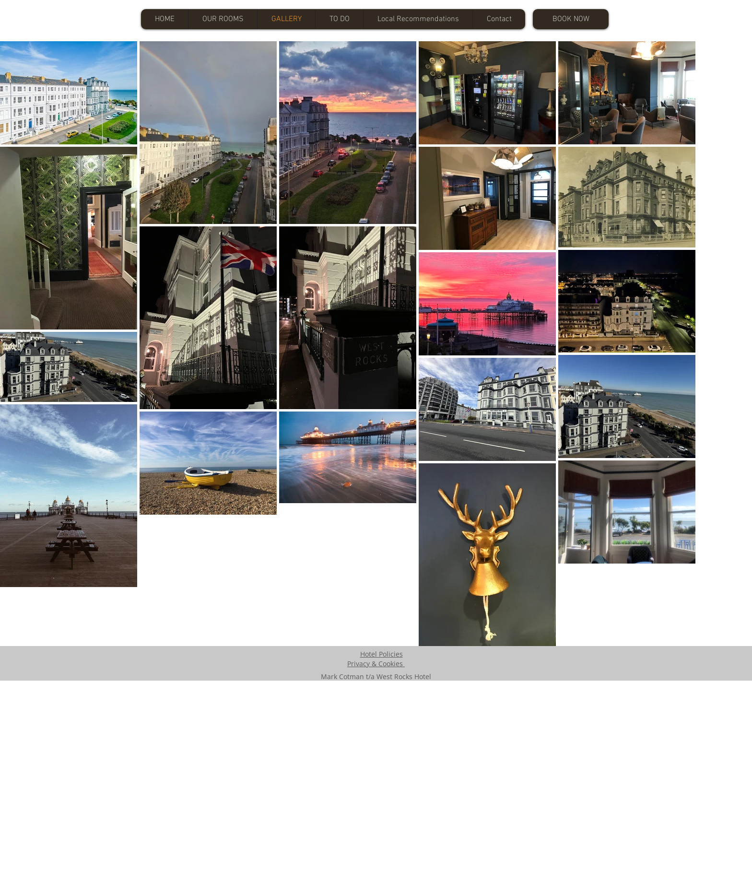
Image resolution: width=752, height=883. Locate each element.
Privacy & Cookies (376, 663)
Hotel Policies (381, 654)
